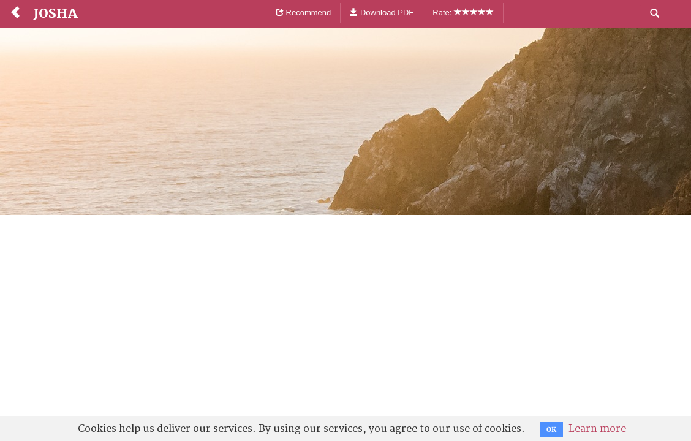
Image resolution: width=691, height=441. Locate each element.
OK (551, 429)
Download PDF (381, 12)
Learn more (597, 429)
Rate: (463, 12)
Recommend (303, 12)
